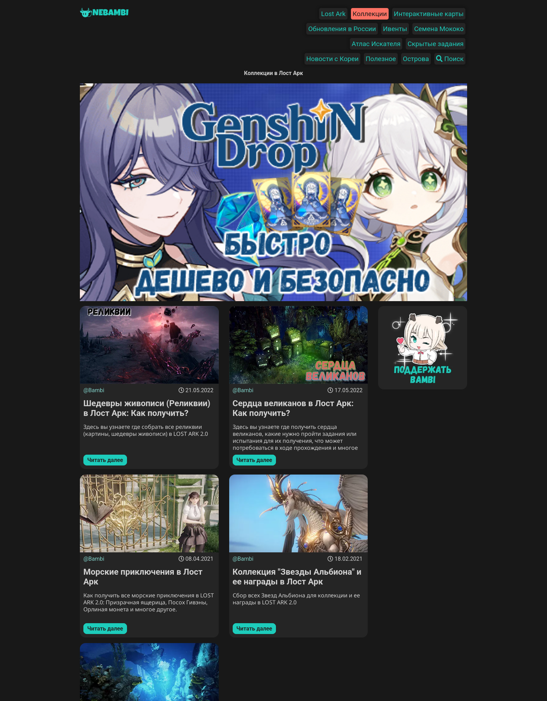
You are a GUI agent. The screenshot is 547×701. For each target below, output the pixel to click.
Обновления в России (342, 29)
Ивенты (395, 29)
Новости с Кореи (332, 59)
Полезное (381, 59)
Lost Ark (333, 14)
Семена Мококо (439, 29)
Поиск (450, 59)
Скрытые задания (435, 44)
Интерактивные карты (429, 14)
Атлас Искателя (376, 44)
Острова (416, 59)
